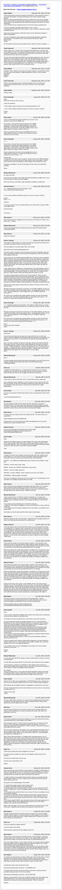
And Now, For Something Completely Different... (24, 4)
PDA (48, 8)
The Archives (42, 4)
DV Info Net (7, 4)
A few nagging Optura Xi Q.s (27, 9)
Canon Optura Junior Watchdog (12, 6)
